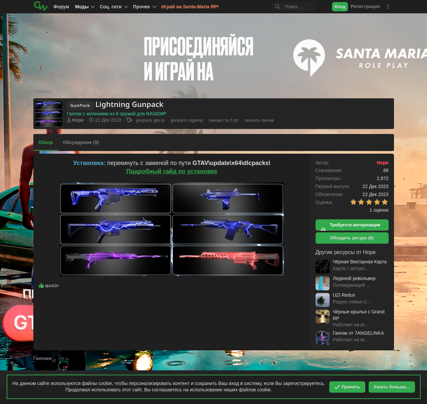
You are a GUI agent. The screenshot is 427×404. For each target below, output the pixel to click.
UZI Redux (344, 295)
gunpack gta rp (150, 120)
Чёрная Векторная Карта (360, 261)
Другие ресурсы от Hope (346, 252)
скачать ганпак (259, 120)
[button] (113, 6)
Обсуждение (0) (81, 142)
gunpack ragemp (186, 120)
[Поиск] (288, 6)
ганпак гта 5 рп (224, 120)
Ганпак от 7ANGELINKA (358, 333)
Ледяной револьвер (354, 278)
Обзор (46, 142)
